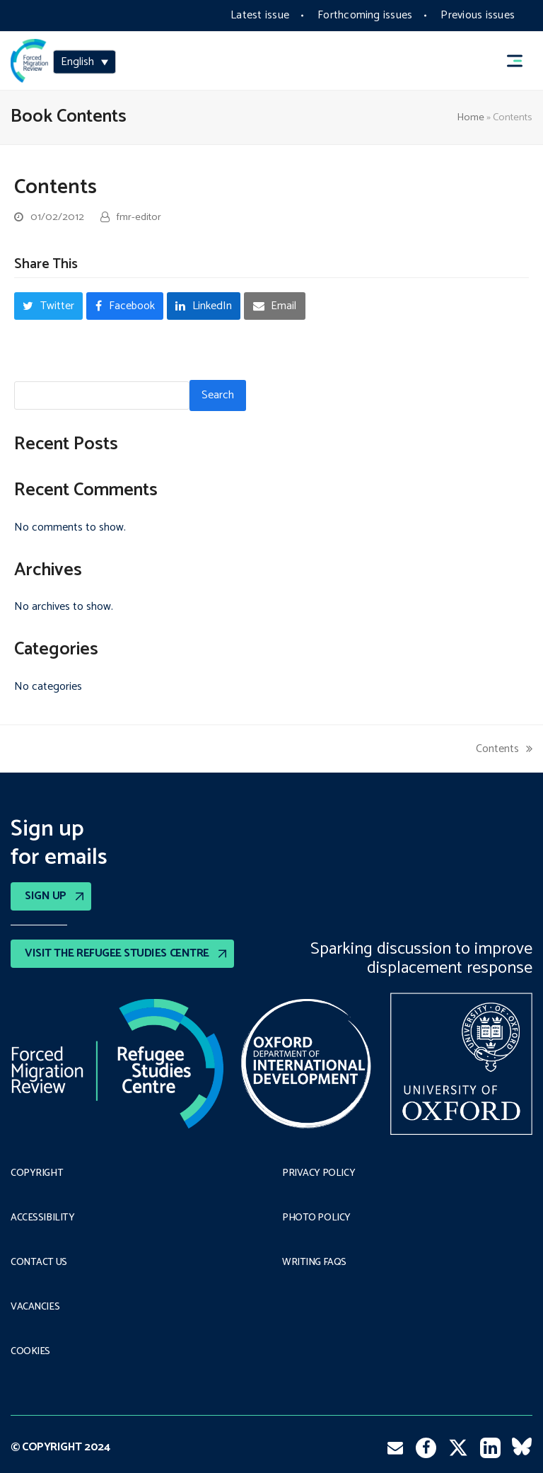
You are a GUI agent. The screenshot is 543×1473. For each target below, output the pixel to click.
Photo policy (316, 1218)
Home (470, 117)
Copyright (37, 1173)
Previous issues (477, 15)
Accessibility (43, 1218)
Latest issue (259, 15)
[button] (521, 61)
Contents (504, 748)
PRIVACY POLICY (318, 1173)
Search (218, 395)
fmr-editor (139, 217)
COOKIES (30, 1352)
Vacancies (35, 1307)
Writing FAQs (314, 1263)
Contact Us (39, 1263)
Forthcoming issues (364, 15)
